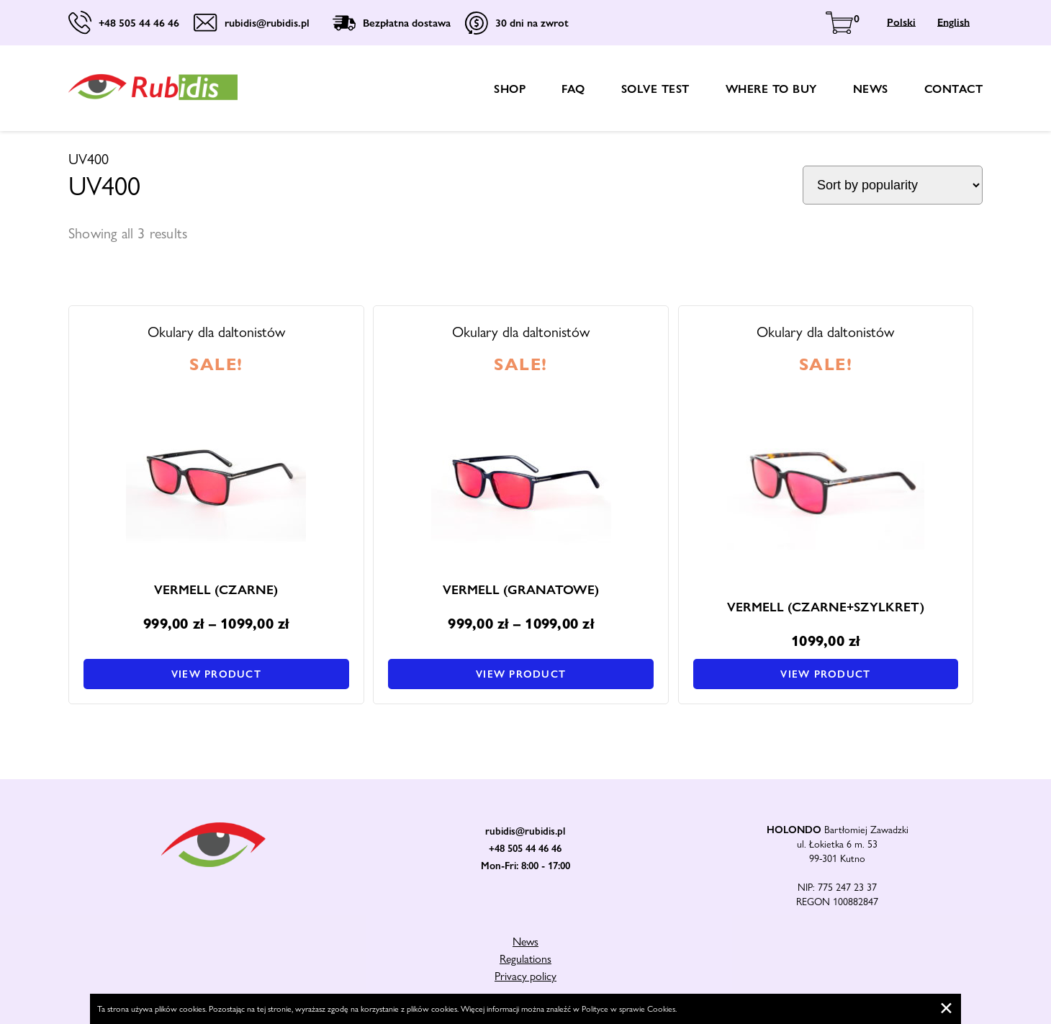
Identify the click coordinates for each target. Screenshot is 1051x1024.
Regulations (525, 959)
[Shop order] (893, 185)
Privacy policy (525, 976)
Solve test (655, 89)
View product (216, 674)
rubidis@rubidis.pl (525, 831)
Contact (953, 89)
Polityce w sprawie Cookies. (629, 1009)
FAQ (573, 89)
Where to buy (771, 89)
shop (510, 89)
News (870, 89)
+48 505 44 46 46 (525, 848)
